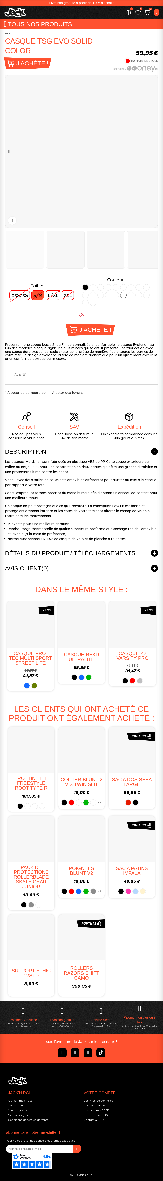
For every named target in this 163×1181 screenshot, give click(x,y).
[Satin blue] (116, 287)
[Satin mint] (123, 295)
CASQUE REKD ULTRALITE (81, 657)
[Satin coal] (108, 287)
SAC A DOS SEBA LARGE (132, 782)
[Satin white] (100, 287)
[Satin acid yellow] (138, 287)
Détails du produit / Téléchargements (70, 553)
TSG (7, 34)
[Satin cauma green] (146, 287)
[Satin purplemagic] (100, 295)
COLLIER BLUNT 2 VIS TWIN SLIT (81, 782)
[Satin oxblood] (131, 287)
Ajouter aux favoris (67, 393)
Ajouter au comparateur (27, 393)
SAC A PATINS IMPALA (132, 871)
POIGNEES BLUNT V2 (81, 871)
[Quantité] (56, 331)
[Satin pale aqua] (85, 303)
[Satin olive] (108, 295)
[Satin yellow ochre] (85, 295)
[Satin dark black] (93, 287)
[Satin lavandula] (131, 295)
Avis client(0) (27, 568)
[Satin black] (85, 287)
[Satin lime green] (123, 287)
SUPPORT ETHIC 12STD (31, 973)
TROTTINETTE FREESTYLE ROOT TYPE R (31, 783)
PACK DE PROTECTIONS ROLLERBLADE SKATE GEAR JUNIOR (31, 877)
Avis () (20, 374)
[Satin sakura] (116, 295)
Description (25, 451)
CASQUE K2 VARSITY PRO (132, 656)
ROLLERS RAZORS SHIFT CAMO (81, 973)
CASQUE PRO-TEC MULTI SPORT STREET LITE (30, 658)
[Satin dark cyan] (138, 295)
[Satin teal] (93, 303)
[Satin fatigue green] (93, 295)
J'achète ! (32, 63)
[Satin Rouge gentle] (146, 295)
